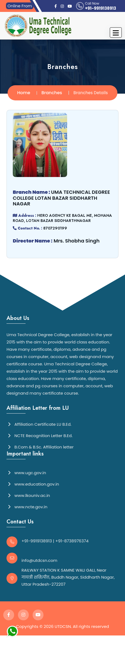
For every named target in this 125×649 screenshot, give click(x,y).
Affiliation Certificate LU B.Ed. (39, 424)
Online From (20, 6)
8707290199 (55, 228)
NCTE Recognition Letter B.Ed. (40, 435)
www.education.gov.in (33, 484)
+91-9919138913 (100, 8)
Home (23, 93)
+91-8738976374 (72, 541)
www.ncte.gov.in (27, 506)
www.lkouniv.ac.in (28, 495)
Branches (52, 93)
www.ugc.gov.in (26, 472)
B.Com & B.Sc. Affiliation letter (40, 447)
